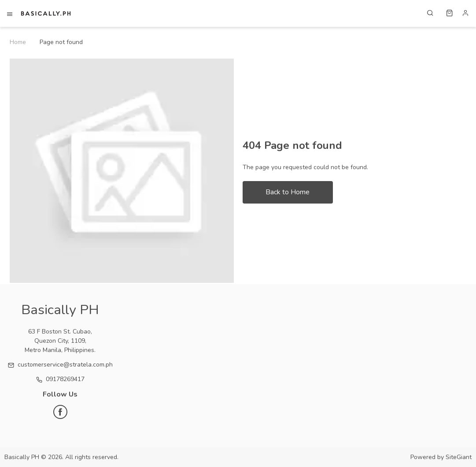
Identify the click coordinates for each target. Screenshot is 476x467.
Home (18, 42)
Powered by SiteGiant (441, 457)
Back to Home (288, 192)
